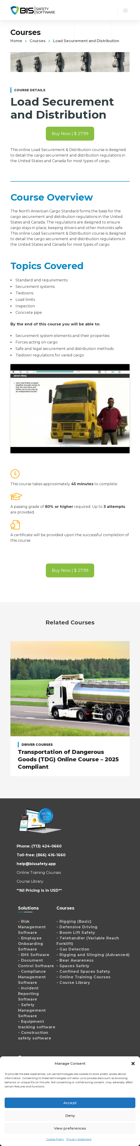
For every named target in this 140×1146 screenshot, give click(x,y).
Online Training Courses (39, 872)
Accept (70, 1103)
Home (16, 41)
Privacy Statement (79, 1139)
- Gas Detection (73, 949)
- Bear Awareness (74, 960)
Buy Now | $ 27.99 (70, 133)
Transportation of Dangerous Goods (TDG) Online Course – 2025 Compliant (68, 759)
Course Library (30, 881)
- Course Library (73, 982)
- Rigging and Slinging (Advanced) (93, 955)
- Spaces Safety (73, 966)
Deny (70, 1115)
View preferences (70, 1128)
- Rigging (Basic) (74, 921)
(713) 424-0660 (46, 846)
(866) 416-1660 (50, 855)
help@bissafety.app (36, 864)
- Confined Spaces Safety (83, 971)
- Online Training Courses (83, 977)
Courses (38, 41)
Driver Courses (37, 745)
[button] (133, 1063)
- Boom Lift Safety (75, 932)
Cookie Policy (55, 1139)
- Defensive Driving (77, 927)
